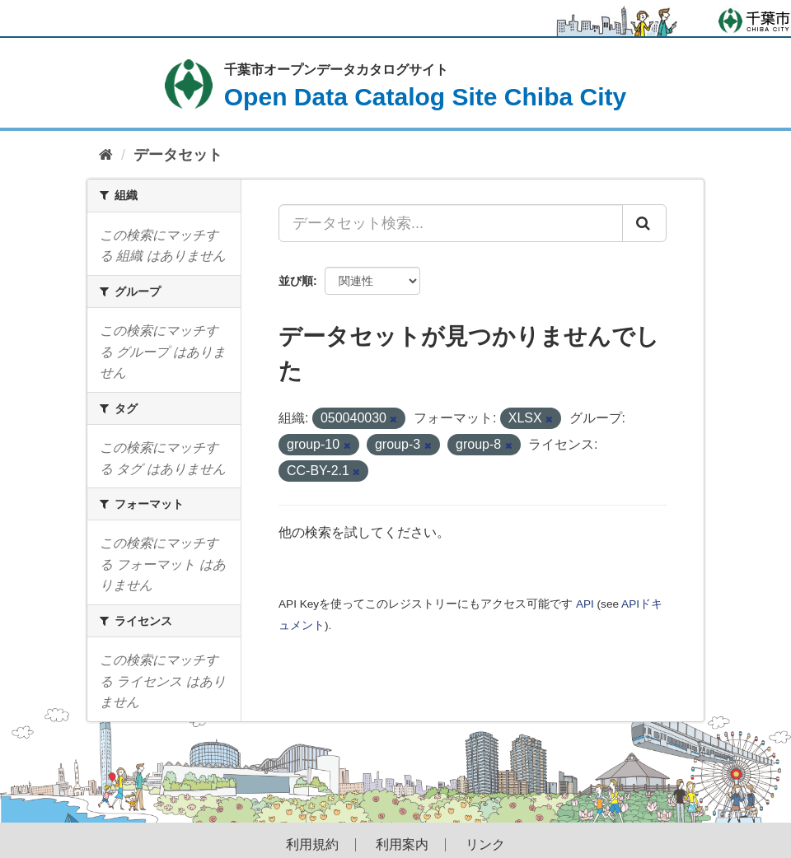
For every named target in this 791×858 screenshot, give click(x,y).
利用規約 (312, 844)
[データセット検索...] (450, 223)
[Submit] (644, 223)
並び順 (295, 280)
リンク (485, 844)
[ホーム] (106, 155)
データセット (177, 155)
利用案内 (402, 844)
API (585, 604)
